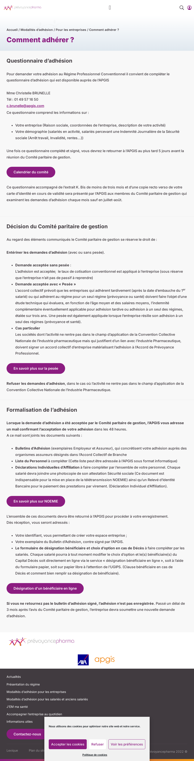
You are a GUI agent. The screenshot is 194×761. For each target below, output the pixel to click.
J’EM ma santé (17, 706)
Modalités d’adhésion (37, 30)
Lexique (12, 750)
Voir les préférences (127, 744)
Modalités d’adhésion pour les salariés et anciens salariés (47, 699)
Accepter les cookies (67, 744)
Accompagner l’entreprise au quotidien (34, 714)
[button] (110, 7)
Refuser (97, 744)
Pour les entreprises (71, 30)
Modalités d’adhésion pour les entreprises (36, 692)
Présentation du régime (23, 684)
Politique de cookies (94, 754)
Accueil (12, 30)
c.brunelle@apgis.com (25, 106)
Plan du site (37, 750)
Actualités (14, 676)
